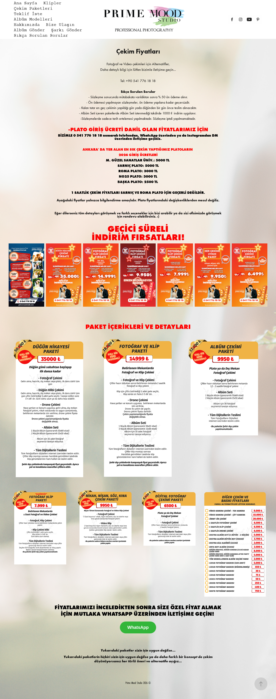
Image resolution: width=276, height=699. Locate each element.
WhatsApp (138, 627)
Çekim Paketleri (33, 9)
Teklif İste (28, 14)
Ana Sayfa (25, 3)
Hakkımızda (27, 25)
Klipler (52, 3)
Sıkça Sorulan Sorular (41, 36)
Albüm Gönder (29, 30)
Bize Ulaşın (60, 25)
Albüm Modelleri (33, 19)
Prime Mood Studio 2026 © (138, 683)
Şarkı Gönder (66, 30)
